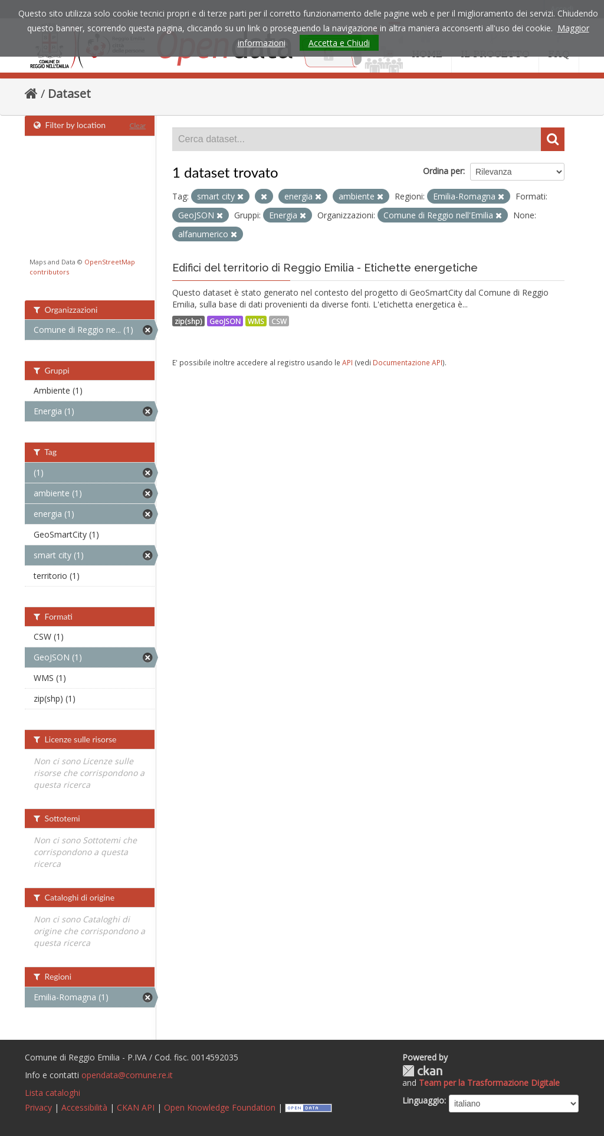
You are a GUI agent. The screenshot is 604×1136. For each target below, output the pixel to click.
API (347, 362)
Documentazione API (407, 362)
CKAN (422, 1071)
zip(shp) (188, 321)
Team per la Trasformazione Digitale (489, 1082)
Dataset (69, 94)
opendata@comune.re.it (127, 1075)
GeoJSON (225, 321)
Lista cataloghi (52, 1092)
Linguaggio (423, 1100)
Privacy (38, 1107)
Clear (137, 125)
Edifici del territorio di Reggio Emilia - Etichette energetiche (325, 267)
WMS (256, 321)
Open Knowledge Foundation (219, 1107)
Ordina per (443, 170)
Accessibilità (84, 1107)
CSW (279, 321)
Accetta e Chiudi (339, 42)
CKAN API (136, 1107)
